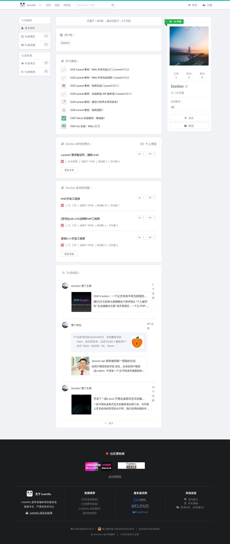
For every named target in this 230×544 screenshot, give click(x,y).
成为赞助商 (115, 476)
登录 (192, 4)
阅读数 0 (101, 245)
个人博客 (149, 144)
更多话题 (69, 253)
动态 (57, 4)
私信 (189, 125)
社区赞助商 (115, 453)
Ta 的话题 (35, 44)
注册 (207, 4)
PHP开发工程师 (70, 198)
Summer (98, 534)
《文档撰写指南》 (90, 503)
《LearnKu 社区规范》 (89, 508)
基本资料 (28, 28)
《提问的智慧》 (89, 513)
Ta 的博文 (35, 36)
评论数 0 (115, 161)
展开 (109, 423)
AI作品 (67, 4)
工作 (72, 205)
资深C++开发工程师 (73, 238)
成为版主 (191, 499)
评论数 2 (113, 225)
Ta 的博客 (73, 161)
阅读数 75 (102, 205)
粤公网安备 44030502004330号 (116, 529)
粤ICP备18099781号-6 (81, 529)
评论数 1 (113, 245)
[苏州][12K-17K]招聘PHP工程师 (80, 218)
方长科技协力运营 (129, 534)
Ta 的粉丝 (35, 71)
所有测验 (191, 503)
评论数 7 (115, 205)
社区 (48, 4)
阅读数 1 (103, 161)
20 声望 (175, 21)
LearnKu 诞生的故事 (41, 512)
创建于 (88, 161)
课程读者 (65, 43)
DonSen (76, 286)
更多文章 (69, 170)
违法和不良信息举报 (149, 529)
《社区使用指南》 (90, 499)
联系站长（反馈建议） (191, 507)
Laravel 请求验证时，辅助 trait (79, 154)
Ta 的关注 (35, 63)
